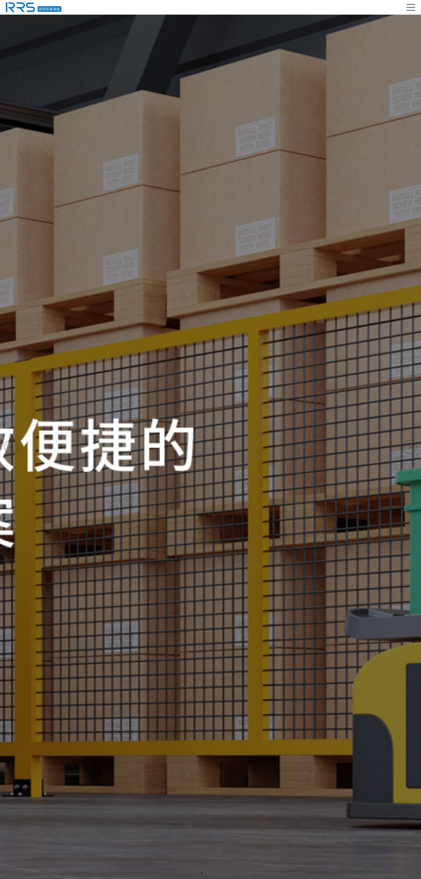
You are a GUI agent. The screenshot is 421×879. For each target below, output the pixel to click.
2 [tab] (210, 873)
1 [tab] (202, 873)
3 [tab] (219, 873)
